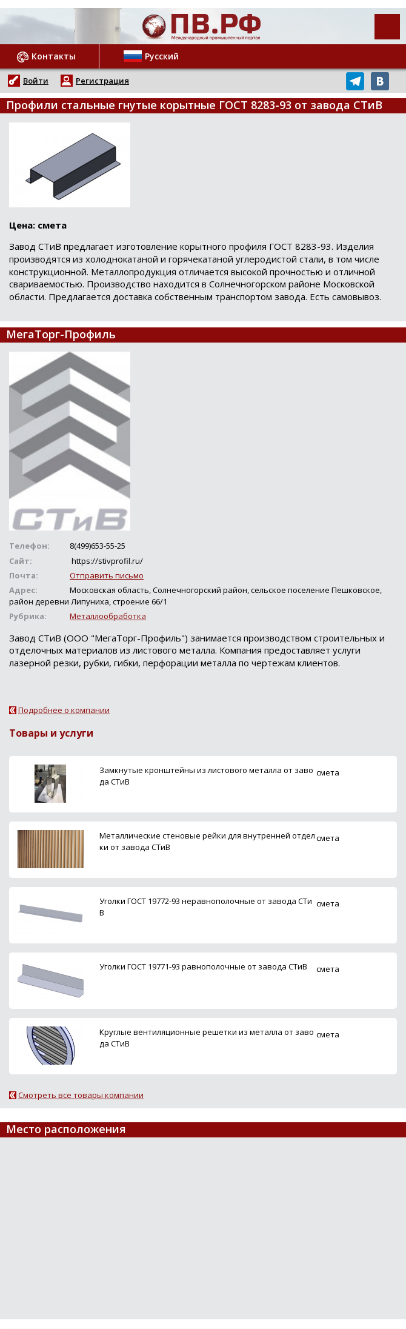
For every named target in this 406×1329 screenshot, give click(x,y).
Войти (35, 80)
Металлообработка (108, 616)
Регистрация (102, 80)
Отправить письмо (107, 575)
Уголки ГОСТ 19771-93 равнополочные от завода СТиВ (203, 966)
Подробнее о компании (64, 710)
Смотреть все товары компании (81, 1095)
